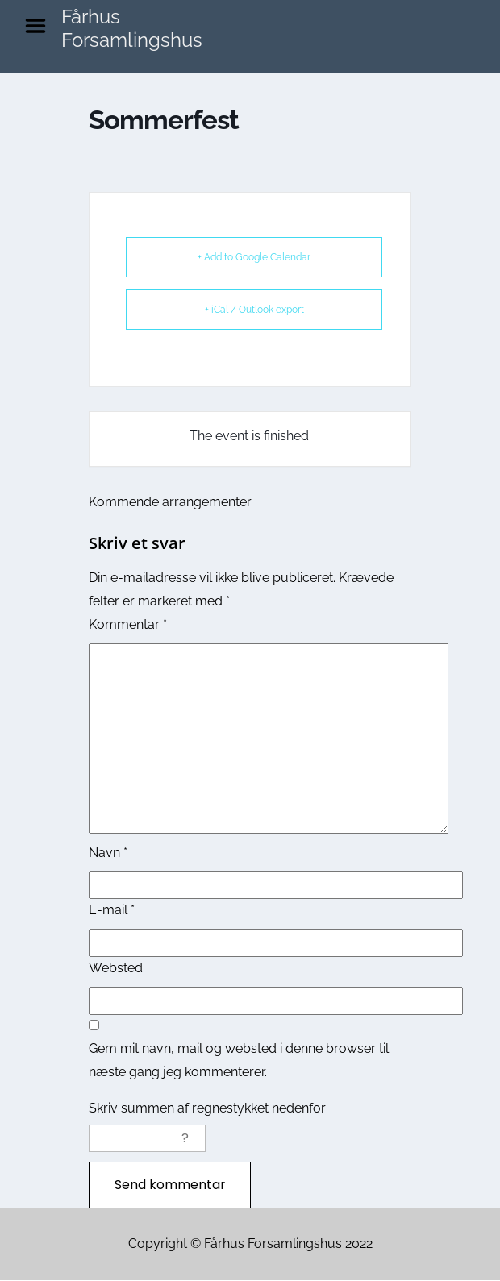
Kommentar (128, 624)
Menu (41, 26)
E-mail (112, 909)
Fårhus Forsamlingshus (131, 28)
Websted (116, 967)
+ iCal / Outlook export (254, 309)
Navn (108, 852)
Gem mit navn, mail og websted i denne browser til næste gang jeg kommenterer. (239, 1060)
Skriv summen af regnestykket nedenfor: (208, 1108)
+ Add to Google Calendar (254, 257)
